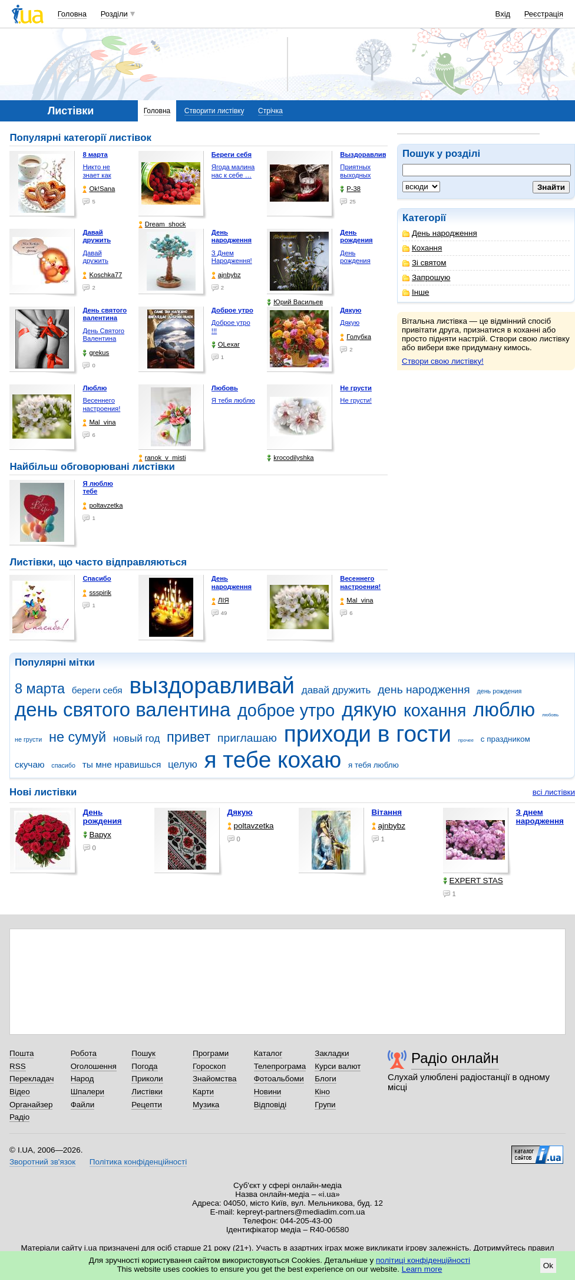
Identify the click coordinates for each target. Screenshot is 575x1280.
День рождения (355, 257)
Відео (19, 1091)
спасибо (63, 765)
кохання (435, 710)
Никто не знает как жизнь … (96, 174)
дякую (369, 709)
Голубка (355, 337)
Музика (206, 1104)
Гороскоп (209, 1066)
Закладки (332, 1053)
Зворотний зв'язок (42, 1161)
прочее (466, 740)
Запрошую (426, 277)
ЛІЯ (220, 600)
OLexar (226, 344)
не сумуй (77, 737)
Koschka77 (102, 275)
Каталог (268, 1053)
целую (182, 764)
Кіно (322, 1091)
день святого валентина (122, 709)
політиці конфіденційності (423, 1260)
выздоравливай (211, 685)
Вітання (387, 812)
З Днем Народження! (232, 257)
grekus (95, 353)
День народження (439, 233)
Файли (83, 1104)
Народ (82, 1078)
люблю (504, 709)
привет (188, 737)
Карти (203, 1091)
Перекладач (31, 1078)
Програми (211, 1053)
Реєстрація (543, 13)
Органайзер (30, 1104)
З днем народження (540, 816)
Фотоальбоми (279, 1078)
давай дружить (336, 690)
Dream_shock (162, 224)
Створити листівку (214, 111)
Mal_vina (98, 422)
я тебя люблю (373, 765)
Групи (325, 1104)
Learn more (422, 1269)
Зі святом (424, 262)
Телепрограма (280, 1066)
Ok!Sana (98, 189)
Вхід (503, 13)
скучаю (30, 764)
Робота (84, 1053)
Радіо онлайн (455, 1058)
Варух (97, 834)
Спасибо (96, 578)
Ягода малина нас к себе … (233, 171)
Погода (144, 1066)
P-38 (350, 189)
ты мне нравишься (121, 764)
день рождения (499, 691)
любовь (550, 715)
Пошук (143, 1053)
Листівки (147, 1091)
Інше (415, 292)
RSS (17, 1066)
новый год (136, 738)
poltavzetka (102, 505)
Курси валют (338, 1066)
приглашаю (247, 738)
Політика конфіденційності (138, 1161)
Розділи (114, 13)
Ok (548, 1265)
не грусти (28, 739)
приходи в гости (367, 733)
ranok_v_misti (162, 458)
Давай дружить (95, 257)
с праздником (505, 739)
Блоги (325, 1078)
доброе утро (286, 710)
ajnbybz (226, 275)
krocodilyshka (290, 458)
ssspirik (96, 593)
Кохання (422, 248)
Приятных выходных (355, 171)
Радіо (19, 1117)
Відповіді (270, 1104)
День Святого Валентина (103, 335)
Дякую (349, 322)
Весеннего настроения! (101, 404)
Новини (268, 1091)
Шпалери (87, 1091)
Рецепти (146, 1104)
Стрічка (270, 111)
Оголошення (94, 1066)
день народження (424, 689)
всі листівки (554, 792)
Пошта (21, 1053)
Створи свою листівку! (443, 361)
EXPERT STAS (473, 880)
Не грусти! (356, 400)
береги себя (97, 690)
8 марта (40, 688)
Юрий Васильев (295, 302)
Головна (72, 13)
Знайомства (215, 1078)
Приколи (147, 1078)
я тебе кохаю (273, 759)
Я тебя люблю (233, 400)
